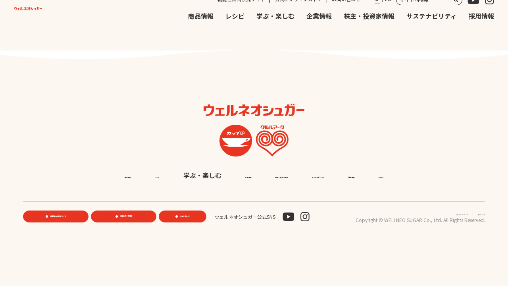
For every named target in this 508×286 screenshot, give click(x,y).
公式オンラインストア (298, 15)
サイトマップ (470, 232)
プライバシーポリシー (423, 232)
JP (377, 15)
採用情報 (481, 32)
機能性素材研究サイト (241, 15)
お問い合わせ (346, 15)
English (315, 194)
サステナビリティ (431, 32)
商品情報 (201, 32)
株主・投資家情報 (369, 32)
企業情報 (319, 32)
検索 (456, 16)
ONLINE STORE (126, 236)
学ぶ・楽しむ (275, 32)
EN (388, 15)
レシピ (234, 32)
